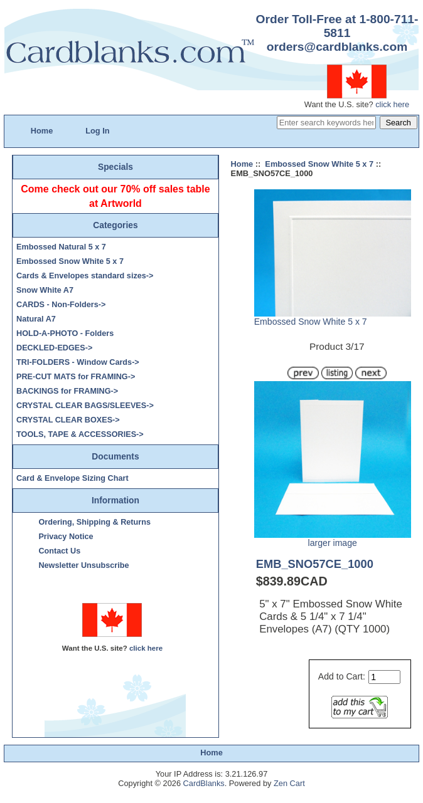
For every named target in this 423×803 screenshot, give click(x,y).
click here (392, 104)
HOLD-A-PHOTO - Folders (65, 333)
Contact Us (59, 551)
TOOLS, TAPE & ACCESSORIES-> (80, 434)
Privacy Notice (65, 536)
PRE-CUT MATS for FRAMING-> (75, 376)
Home (42, 130)
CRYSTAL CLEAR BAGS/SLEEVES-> (85, 405)
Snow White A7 (44, 290)
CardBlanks (204, 783)
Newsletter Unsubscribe (83, 565)
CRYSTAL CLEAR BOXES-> (68, 420)
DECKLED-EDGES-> (54, 348)
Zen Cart (289, 783)
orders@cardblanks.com (337, 46)
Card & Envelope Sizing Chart (72, 478)
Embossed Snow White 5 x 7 (319, 164)
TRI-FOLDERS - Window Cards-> (77, 362)
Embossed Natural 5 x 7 (61, 247)
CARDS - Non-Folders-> (60, 304)
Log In (97, 130)
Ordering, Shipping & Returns (94, 522)
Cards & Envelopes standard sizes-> (84, 275)
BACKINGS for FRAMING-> (67, 391)
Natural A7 (36, 319)
